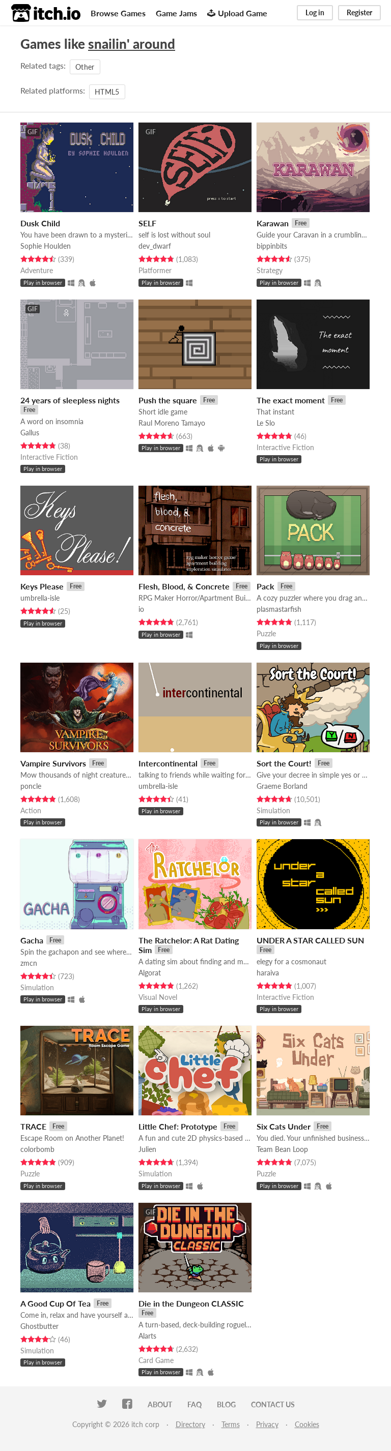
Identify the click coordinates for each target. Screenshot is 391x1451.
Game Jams (176, 13)
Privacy (267, 1424)
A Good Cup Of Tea (55, 1303)
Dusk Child (40, 223)
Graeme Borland (282, 786)
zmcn (28, 963)
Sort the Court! (284, 763)
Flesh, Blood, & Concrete (184, 586)
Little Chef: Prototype (177, 1126)
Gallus (29, 432)
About (160, 1404)
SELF (147, 223)
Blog (226, 1404)
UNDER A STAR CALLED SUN (310, 940)
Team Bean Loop (282, 1149)
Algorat (149, 972)
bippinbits (272, 246)
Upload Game (237, 13)
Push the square (167, 400)
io (141, 609)
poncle (30, 786)
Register (359, 12)
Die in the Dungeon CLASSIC (191, 1303)
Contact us (273, 1404)
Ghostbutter (39, 1326)
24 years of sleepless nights (70, 400)
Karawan (273, 223)
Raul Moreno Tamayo (171, 423)
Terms (230, 1424)
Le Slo (266, 423)
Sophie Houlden (45, 246)
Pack (265, 586)
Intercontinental (168, 763)
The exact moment (291, 400)
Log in (314, 12)
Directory (190, 1424)
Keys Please (42, 586)
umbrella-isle (40, 598)
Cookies (307, 1424)
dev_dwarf (154, 246)
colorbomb (37, 1149)
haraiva (268, 972)
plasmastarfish (279, 609)
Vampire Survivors (53, 763)
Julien (147, 1149)
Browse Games (118, 13)
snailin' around (131, 44)
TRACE (33, 1126)
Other (85, 67)
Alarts (147, 1335)
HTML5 (107, 91)
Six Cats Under (284, 1126)
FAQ (194, 1404)
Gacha (31, 940)
